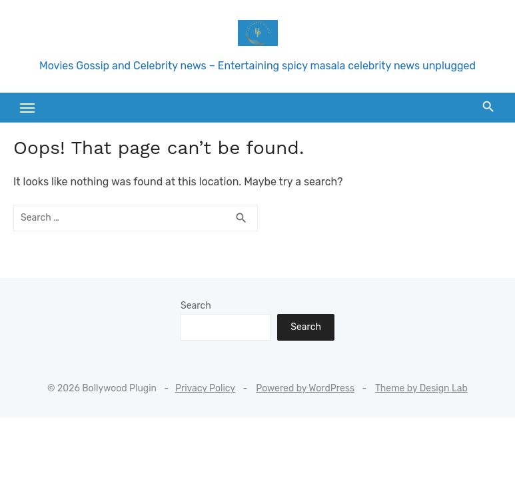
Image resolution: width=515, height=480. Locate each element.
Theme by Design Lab (421, 388)
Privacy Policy (205, 388)
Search (196, 305)
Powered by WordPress (305, 388)
